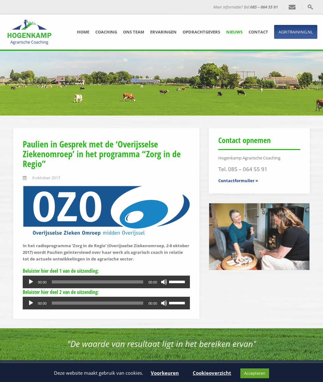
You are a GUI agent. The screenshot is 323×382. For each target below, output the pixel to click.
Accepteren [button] (254, 373)
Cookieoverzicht (212, 373)
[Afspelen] (31, 282)
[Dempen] (164, 282)
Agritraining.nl (296, 32)
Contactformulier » (238, 180)
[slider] (98, 282)
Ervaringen (163, 32)
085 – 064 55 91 (264, 7)
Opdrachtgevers (201, 32)
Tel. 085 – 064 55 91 (242, 169)
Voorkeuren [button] (165, 373)
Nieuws (234, 32)
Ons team (133, 32)
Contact (258, 32)
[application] (106, 282)
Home (83, 32)
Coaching (106, 32)
